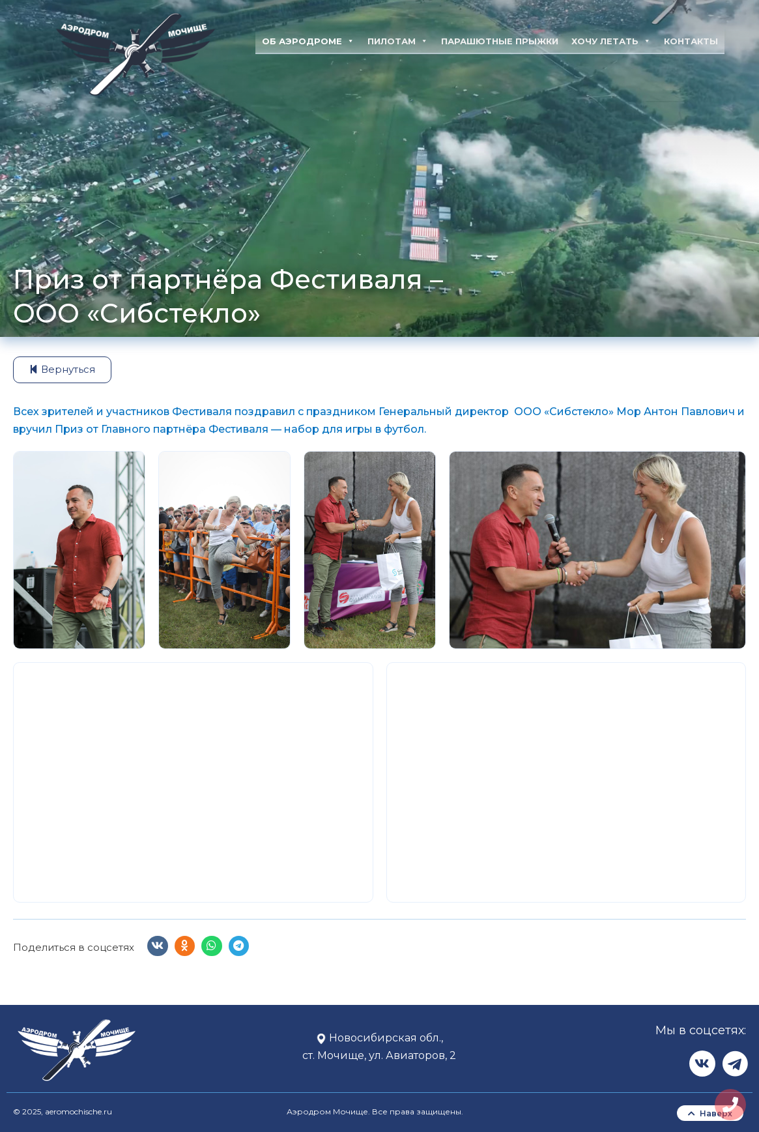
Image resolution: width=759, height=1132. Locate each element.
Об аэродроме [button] (308, 41)
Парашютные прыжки (499, 41)
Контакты (691, 41)
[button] (157, 946)
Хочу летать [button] (611, 41)
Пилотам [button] (397, 41)
